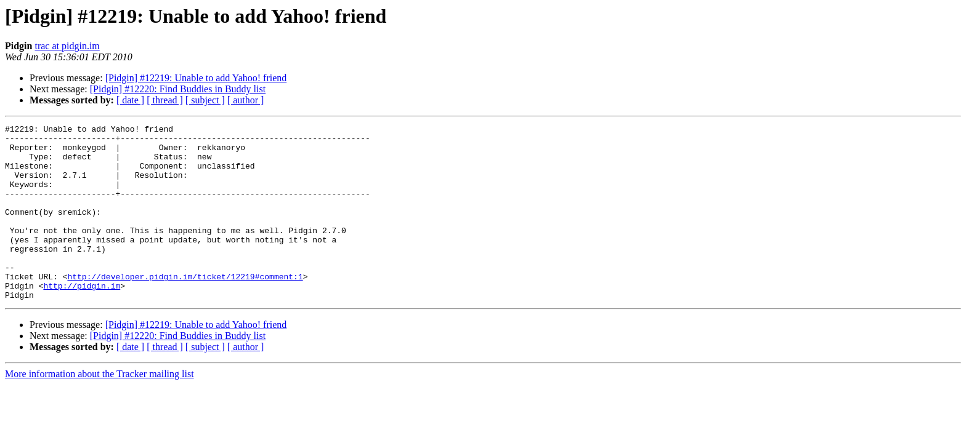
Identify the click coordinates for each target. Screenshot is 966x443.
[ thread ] (165, 100)
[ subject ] (205, 100)
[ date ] (130, 100)
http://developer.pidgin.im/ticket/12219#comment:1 (184, 307)
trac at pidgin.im (66, 46)
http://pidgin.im (81, 318)
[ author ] (245, 100)
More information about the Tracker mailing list (99, 409)
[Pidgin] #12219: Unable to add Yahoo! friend (196, 78)
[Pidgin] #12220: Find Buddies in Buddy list (178, 89)
